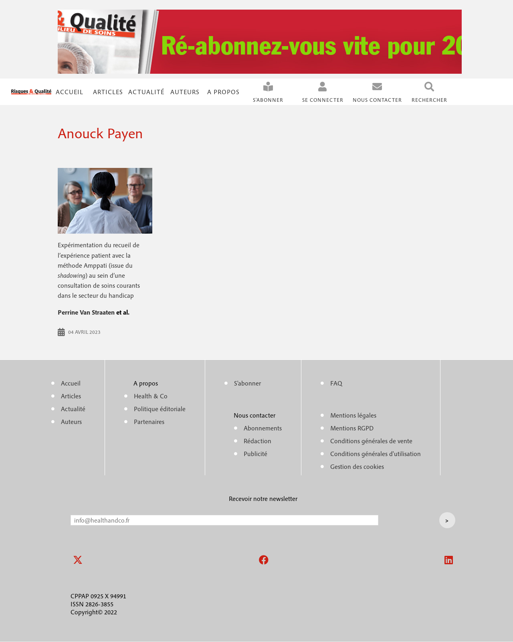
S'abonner (268, 100)
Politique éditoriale (160, 409)
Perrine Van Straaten (86, 312)
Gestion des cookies (357, 466)
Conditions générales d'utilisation (375, 454)
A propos (223, 92)
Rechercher (429, 100)
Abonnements (263, 428)
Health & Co (151, 396)
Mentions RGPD (352, 428)
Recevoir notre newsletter (263, 499)
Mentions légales (353, 415)
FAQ (336, 383)
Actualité (146, 92)
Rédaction (257, 441)
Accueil (69, 92)
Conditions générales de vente (371, 441)
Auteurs (185, 92)
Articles (71, 396)
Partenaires (149, 422)
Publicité (255, 454)
